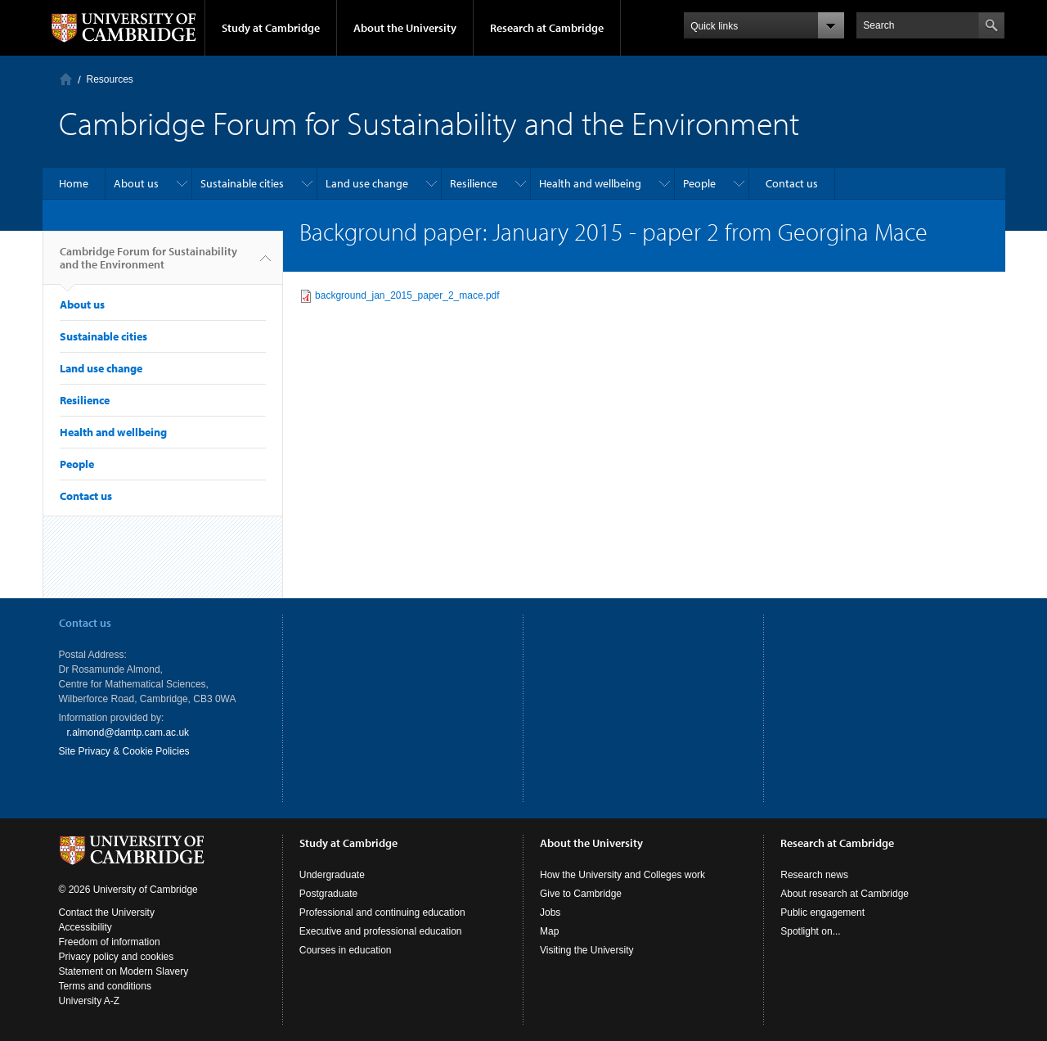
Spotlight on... (810, 931)
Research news (814, 875)
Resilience (473, 183)
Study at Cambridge (271, 27)
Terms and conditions (105, 986)
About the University (404, 27)
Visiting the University (587, 950)
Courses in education (345, 950)
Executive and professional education (380, 931)
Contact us (792, 183)
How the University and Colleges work (622, 875)
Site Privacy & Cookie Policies (124, 751)
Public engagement (822, 912)
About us (136, 183)
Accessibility (85, 927)
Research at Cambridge (547, 27)
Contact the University (107, 912)
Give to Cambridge (581, 893)
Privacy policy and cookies (116, 956)
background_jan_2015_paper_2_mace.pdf (407, 295)
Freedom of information (109, 942)
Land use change (367, 183)
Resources (110, 79)
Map (549, 931)
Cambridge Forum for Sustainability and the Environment (148, 264)
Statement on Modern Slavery (124, 971)
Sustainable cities (242, 183)
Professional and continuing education (382, 912)
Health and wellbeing (590, 183)
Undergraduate (332, 875)
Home (66, 79)
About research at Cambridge (844, 893)
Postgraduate (328, 893)
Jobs (550, 912)
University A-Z (89, 1001)
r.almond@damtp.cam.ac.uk (128, 732)
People (699, 183)
